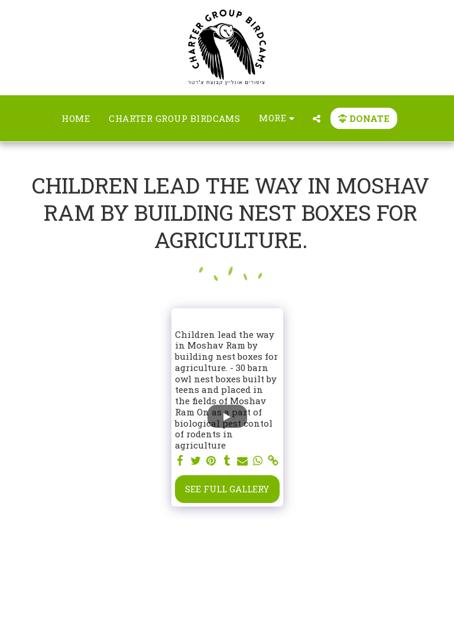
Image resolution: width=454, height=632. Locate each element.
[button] (316, 118)
